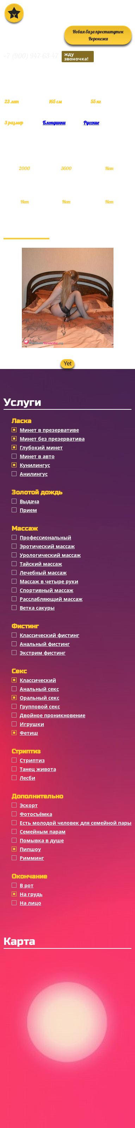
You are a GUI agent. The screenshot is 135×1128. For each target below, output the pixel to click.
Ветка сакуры (37, 607)
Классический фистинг (49, 635)
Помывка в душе (42, 840)
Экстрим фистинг (43, 652)
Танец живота (38, 769)
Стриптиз (32, 760)
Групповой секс (40, 706)
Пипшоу (30, 849)
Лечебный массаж (43, 572)
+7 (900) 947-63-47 (49, 56)
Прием (28, 510)
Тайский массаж (41, 563)
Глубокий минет (41, 447)
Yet (67, 364)
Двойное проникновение (52, 715)
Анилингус (34, 474)
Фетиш (29, 733)
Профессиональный (45, 537)
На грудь (31, 894)
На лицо (30, 903)
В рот (26, 885)
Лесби (27, 777)
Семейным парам (43, 831)
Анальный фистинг (45, 644)
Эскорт (29, 805)
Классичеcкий (38, 680)
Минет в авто (37, 456)
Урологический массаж (50, 555)
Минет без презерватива (52, 438)
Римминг (32, 858)
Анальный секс (39, 689)
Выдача (29, 501)
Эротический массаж (47, 546)
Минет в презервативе (49, 430)
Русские (91, 122)
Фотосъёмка (36, 814)
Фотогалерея (26, 230)
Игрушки (32, 724)
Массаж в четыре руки (49, 581)
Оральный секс (39, 697)
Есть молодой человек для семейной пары (75, 822)
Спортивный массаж (46, 590)
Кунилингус (35, 465)
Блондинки (54, 122)
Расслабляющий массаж (51, 599)
